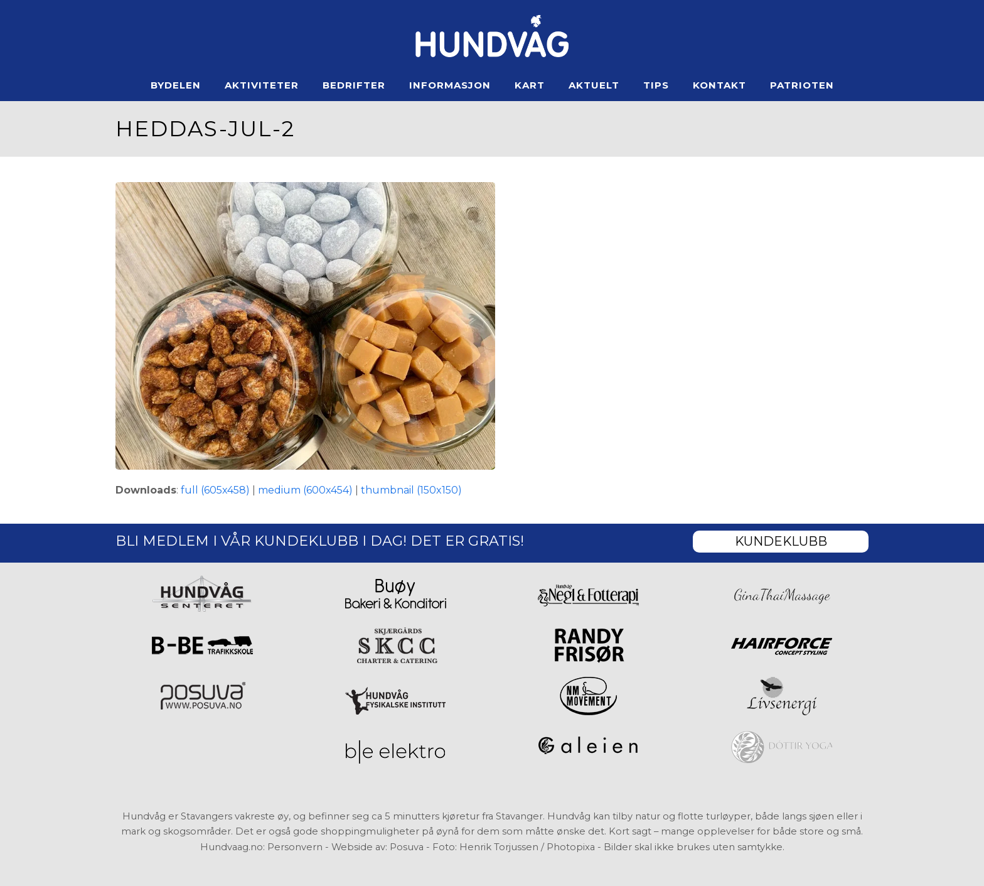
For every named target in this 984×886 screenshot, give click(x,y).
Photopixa (571, 847)
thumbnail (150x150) (411, 490)
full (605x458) (215, 490)
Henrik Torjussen (498, 847)
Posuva (407, 847)
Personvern (295, 847)
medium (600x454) (305, 490)
